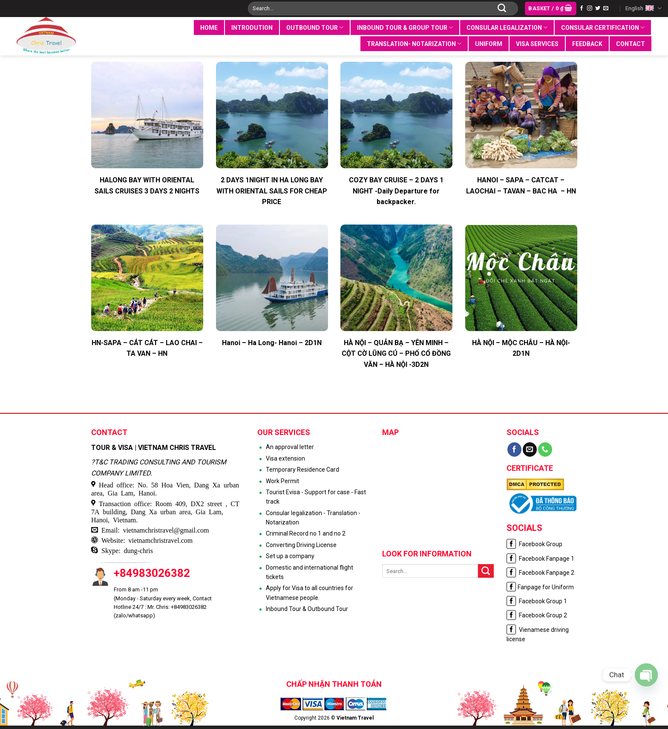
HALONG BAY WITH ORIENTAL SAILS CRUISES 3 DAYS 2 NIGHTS (147, 185)
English (643, 8)
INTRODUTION (252, 27)
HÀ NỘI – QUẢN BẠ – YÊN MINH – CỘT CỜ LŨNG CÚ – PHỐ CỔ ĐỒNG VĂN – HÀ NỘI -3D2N (396, 354)
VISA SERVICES (537, 43)
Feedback (587, 43)
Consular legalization (506, 27)
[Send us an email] (605, 9)
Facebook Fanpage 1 (540, 558)
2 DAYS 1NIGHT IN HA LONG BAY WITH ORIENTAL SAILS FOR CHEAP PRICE (271, 191)
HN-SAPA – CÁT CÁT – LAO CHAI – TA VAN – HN (147, 348)
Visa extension (285, 458)
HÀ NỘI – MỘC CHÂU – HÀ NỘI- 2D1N (521, 348)
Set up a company (290, 556)
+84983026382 (152, 573)
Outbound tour (314, 27)
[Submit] (502, 8)
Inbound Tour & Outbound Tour (307, 608)
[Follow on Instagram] (589, 9)
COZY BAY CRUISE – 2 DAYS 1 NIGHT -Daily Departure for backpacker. (396, 191)
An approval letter (290, 447)
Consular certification (603, 27)
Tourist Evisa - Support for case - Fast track (316, 497)
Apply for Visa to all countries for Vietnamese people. (309, 593)
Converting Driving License (301, 545)
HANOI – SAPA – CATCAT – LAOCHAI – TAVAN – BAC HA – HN (521, 185)
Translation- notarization (414, 44)
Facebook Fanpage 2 (540, 572)
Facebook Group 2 (537, 615)
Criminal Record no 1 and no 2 (306, 533)
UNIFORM (488, 43)
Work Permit (282, 481)
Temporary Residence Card (302, 469)
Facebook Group (534, 544)
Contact (630, 43)
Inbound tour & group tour (405, 27)
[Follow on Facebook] (581, 9)
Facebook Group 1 (537, 601)
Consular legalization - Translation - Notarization (313, 518)
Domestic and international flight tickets (309, 572)
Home (209, 27)
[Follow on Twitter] (597, 9)
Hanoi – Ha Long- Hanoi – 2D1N (272, 343)
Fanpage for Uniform (540, 587)
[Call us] (545, 449)
